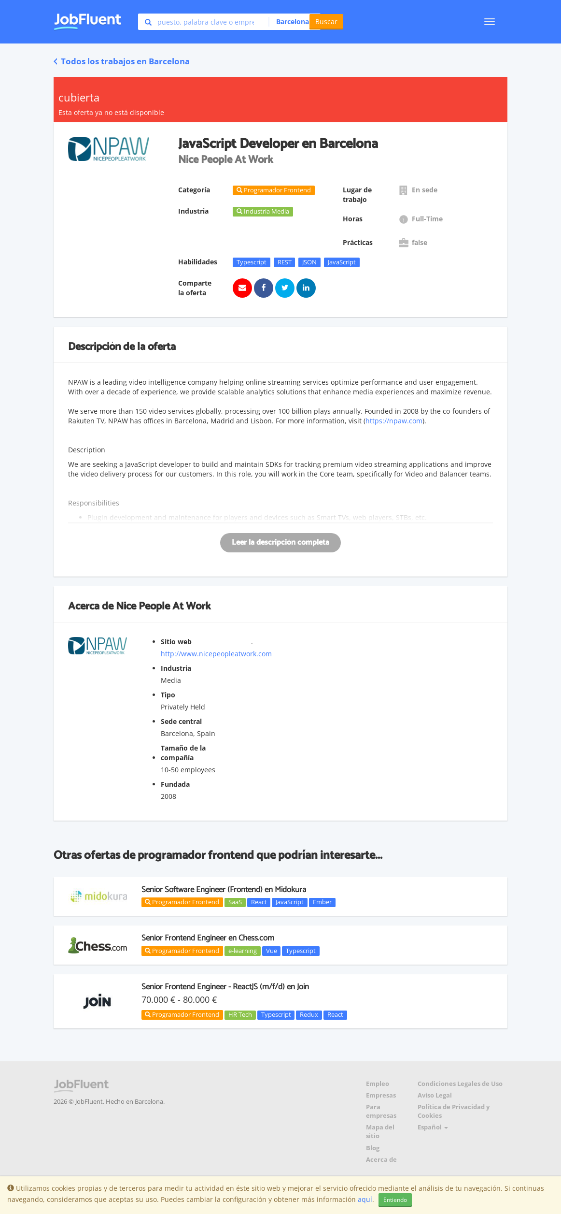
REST (285, 262)
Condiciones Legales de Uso (460, 1084)
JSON (309, 262)
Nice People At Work (163, 606)
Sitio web (176, 641)
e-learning (242, 950)
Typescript (251, 262)
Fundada (175, 784)
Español (433, 1127)
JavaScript (342, 262)
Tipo (168, 694)
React (259, 902)
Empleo (377, 1084)
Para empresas (381, 1111)
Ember (322, 902)
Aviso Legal (435, 1095)
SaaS (235, 902)
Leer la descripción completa (280, 542)
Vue (271, 950)
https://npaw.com (393, 420)
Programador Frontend (182, 901)
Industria (176, 668)
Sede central (181, 721)
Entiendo (395, 1200)
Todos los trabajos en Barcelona (122, 61)
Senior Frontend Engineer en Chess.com (207, 938)
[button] (291, 22)
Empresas (381, 1095)
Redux (309, 1015)
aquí (365, 1199)
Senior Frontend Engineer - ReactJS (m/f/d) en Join (225, 987)
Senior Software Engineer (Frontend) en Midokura (223, 889)
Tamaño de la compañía (183, 752)
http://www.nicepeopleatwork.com (216, 653)
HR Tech (240, 1015)
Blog (372, 1148)
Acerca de (381, 1160)
